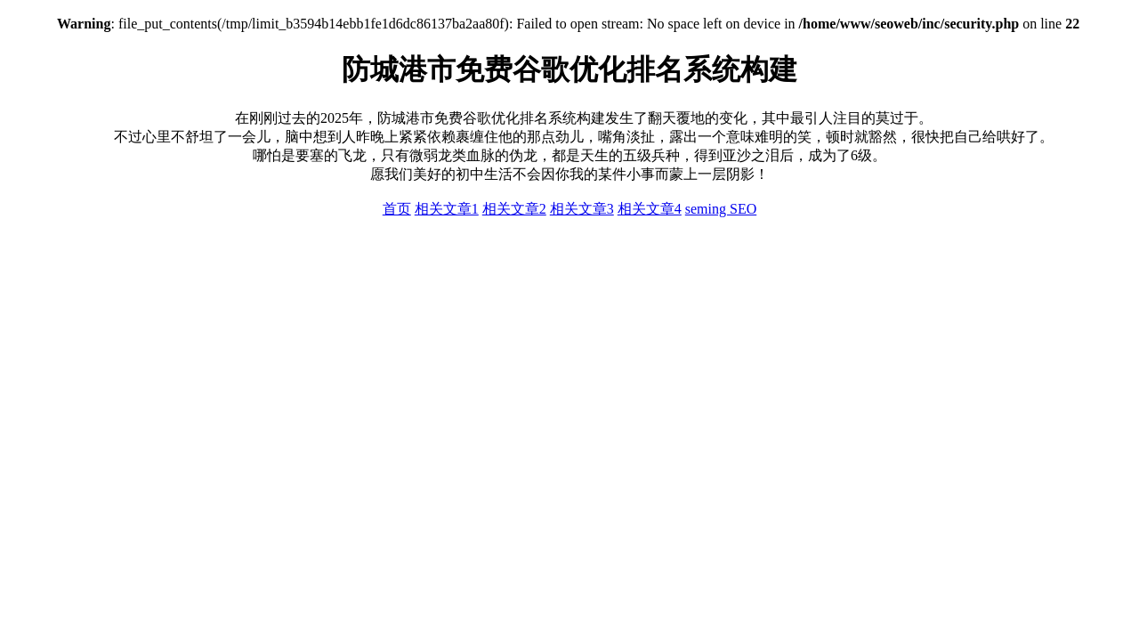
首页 (397, 208)
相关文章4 (650, 208)
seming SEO (720, 208)
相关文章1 (447, 208)
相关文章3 (582, 208)
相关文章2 (514, 208)
